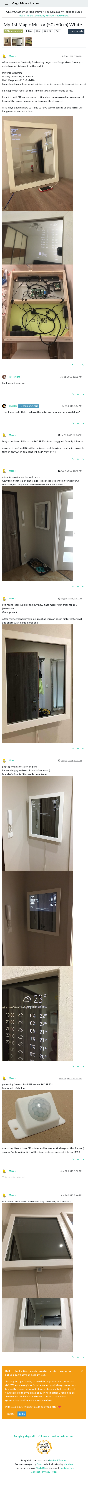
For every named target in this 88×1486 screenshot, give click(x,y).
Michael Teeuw (57, 1460)
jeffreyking (14, 376)
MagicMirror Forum (25, 3)
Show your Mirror (13, 31)
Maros (12, 56)
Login (22, 1414)
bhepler (13, 406)
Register (11, 1414)
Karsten (68, 1464)
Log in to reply (76, 31)
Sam (39, 1464)
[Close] (82, 1371)
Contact (35, 1471)
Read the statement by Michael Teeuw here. (44, 15)
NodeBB (41, 1467)
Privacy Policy (49, 1471)
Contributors (66, 1467)
